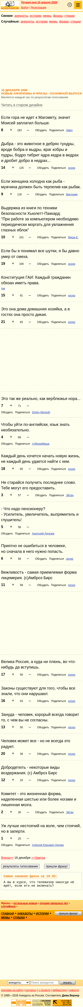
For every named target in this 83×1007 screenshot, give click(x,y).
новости (74, 990)
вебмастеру (59, 990)
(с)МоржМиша (40, 443)
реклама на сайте (12, 990)
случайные (8, 906)
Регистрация (38, 7)
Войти (25, 7)
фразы (58, 15)
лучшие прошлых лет (54, 903)
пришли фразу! (68, 913)
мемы (47, 15)
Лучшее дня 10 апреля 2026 (39, 2)
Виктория (71, 194)
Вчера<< (7, 857)
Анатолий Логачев (43, 533)
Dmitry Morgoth (41, 412)
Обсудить (41, 130)
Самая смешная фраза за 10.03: (31, 876)
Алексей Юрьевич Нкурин (48, 845)
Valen (69, 130)
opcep (71, 167)
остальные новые (25, 903)
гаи (3, 288)
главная (7, 913)
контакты (30, 990)
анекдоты (21, 15)
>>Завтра (38, 857)
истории (35, 15)
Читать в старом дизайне (21, 105)
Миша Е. (73, 237)
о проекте (44, 990)
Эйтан (69, 495)
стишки (69, 15)
